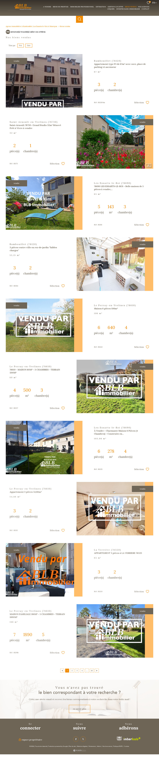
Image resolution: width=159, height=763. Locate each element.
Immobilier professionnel (82, 7)
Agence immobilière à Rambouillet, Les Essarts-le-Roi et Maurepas (31, 26)
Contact (145, 9)
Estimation (101, 7)
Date (28, 45)
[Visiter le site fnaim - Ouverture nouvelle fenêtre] (119, 738)
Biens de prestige (60, 7)
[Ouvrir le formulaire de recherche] (79, 19)
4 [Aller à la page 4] (82, 670)
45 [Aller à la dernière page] (92, 670)
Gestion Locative (115, 7)
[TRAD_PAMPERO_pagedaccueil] (24, 10)
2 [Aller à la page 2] (72, 670)
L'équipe (111, 9)
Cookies (126, 746)
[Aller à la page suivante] (97, 670)
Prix (20, 45)
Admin (99, 746)
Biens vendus (130, 7)
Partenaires (92, 746)
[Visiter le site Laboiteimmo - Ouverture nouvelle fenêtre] (79, 751)
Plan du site (72, 746)
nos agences (143, 7)
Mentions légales (82, 746)
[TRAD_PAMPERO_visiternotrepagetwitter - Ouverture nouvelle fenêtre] (83, 739)
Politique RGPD (118, 746)
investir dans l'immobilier (128, 9)
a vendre (47, 7)
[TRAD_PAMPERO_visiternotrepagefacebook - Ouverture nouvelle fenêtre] (76, 739)
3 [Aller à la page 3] (77, 670)
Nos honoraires (107, 746)
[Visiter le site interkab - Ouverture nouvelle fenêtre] (132, 738)
